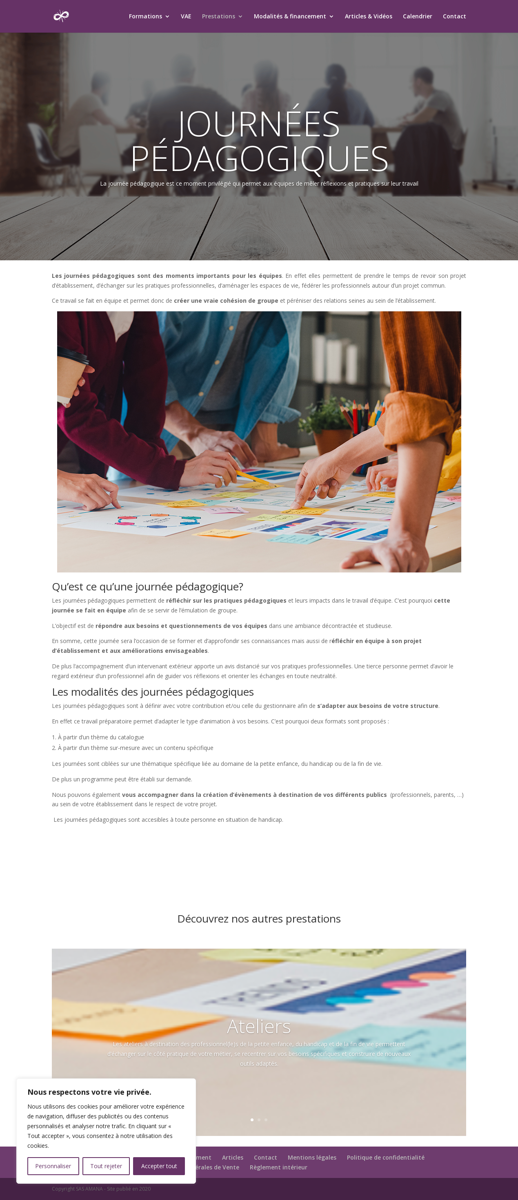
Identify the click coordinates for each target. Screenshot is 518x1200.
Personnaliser (53, 1166)
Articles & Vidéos (368, 16)
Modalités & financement (290, 16)
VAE (186, 16)
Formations (145, 16)
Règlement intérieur (278, 1167)
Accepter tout (159, 1166)
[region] (106, 1131)
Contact (454, 16)
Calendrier (417, 16)
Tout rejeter (106, 1166)
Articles (232, 1157)
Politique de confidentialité (386, 1157)
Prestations (218, 16)
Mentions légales (312, 1157)
